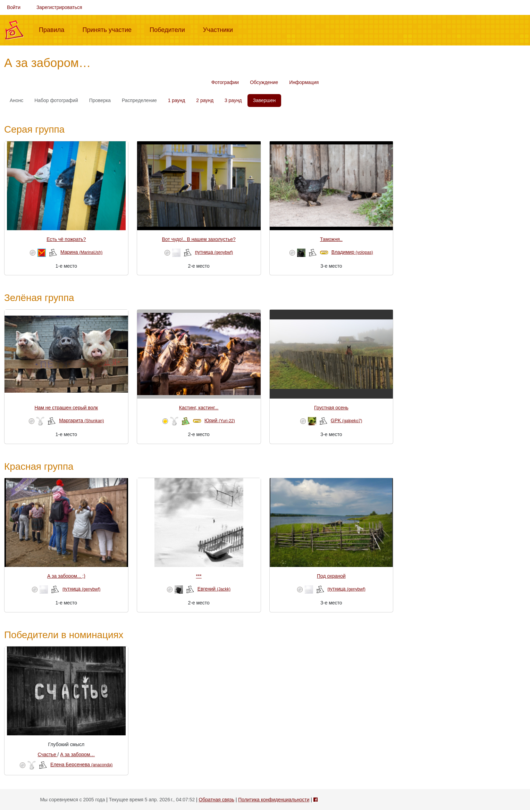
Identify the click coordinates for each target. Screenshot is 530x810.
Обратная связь (216, 799)
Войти (13, 7)
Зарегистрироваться (59, 7)
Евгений (213, 589)
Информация (304, 82)
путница (214, 252)
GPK (346, 420)
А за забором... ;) (66, 576)
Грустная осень (331, 407)
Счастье (48, 754)
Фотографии (225, 82)
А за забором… (77, 754)
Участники (220, 29)
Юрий (219, 420)
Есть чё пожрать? (66, 239)
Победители (170, 29)
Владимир (352, 252)
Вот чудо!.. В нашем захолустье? (199, 239)
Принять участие (109, 29)
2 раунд (204, 100)
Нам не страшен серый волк (66, 407)
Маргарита (81, 420)
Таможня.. (331, 239)
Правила (54, 29)
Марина (81, 252)
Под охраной (331, 576)
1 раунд (176, 100)
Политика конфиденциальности (273, 799)
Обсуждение (264, 82)
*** (199, 576)
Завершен (264, 100)
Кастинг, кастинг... (199, 407)
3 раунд (233, 100)
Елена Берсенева (81, 764)
